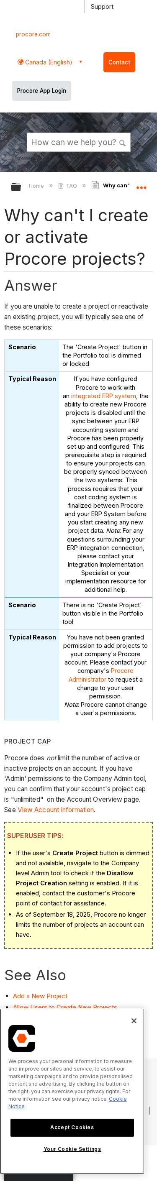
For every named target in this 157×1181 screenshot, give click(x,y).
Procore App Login (41, 90)
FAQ (68, 185)
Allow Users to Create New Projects (65, 1007)
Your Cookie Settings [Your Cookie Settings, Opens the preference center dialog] (72, 1149)
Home (37, 185)
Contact (119, 62)
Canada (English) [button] (47, 62)
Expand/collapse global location (141, 184)
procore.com (33, 34)
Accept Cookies (72, 1127)
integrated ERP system (103, 395)
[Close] (134, 1021)
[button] (123, 142)
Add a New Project (40, 996)
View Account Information (56, 809)
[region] (72, 1091)
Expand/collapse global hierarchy (21, 187)
